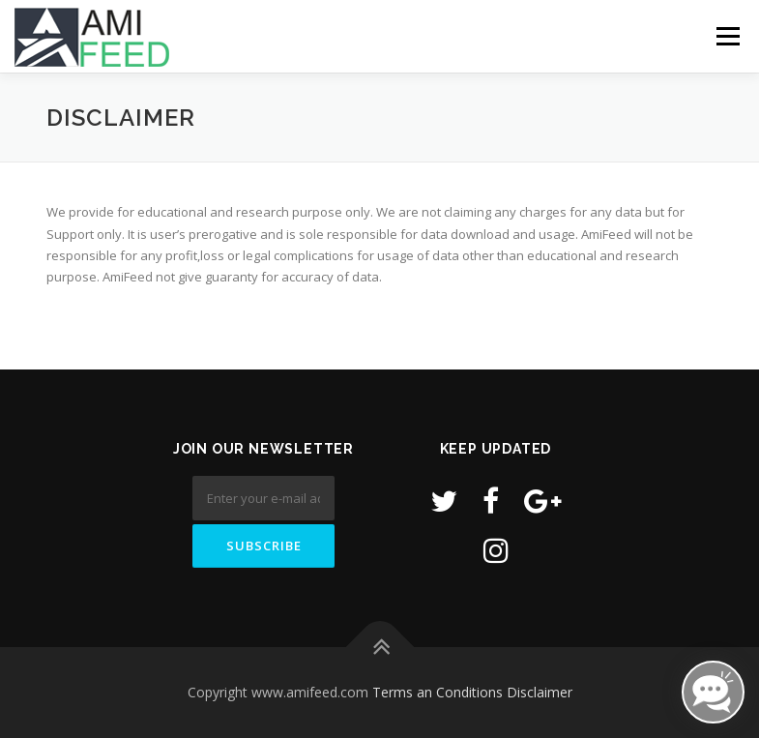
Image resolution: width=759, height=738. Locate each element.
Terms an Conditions (437, 692)
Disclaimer (539, 692)
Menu (727, 35)
